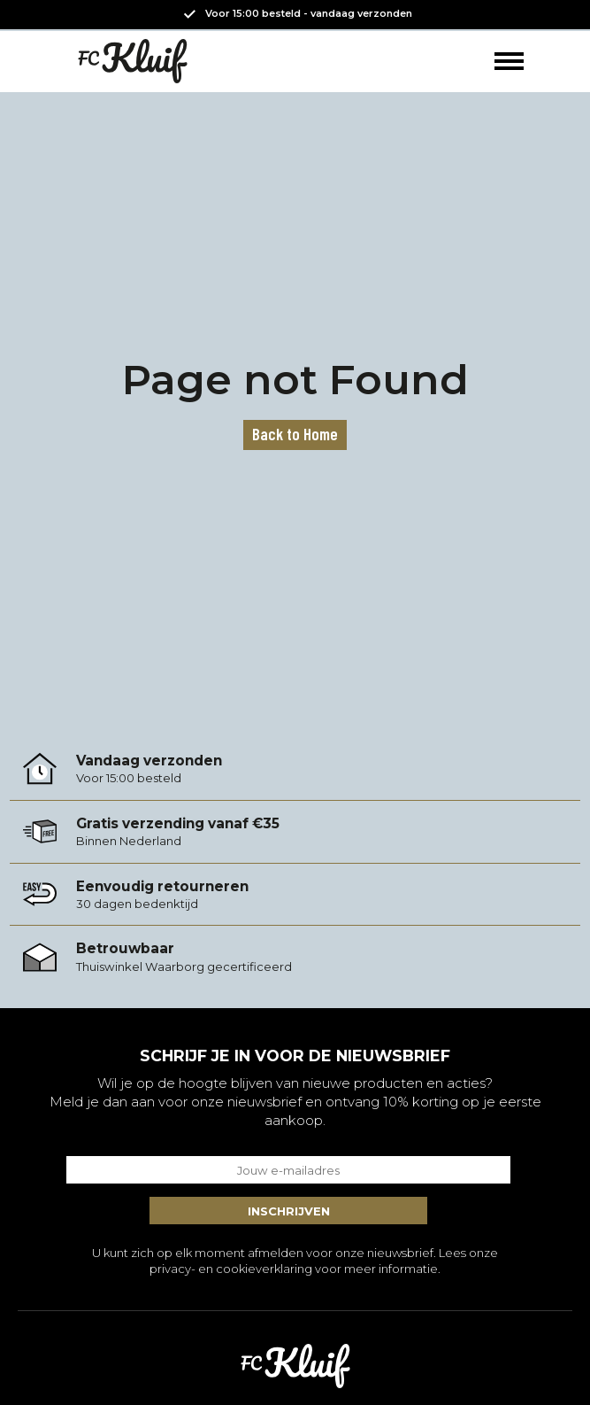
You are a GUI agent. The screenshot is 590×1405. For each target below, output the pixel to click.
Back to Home (295, 433)
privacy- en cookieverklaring (230, 1268)
